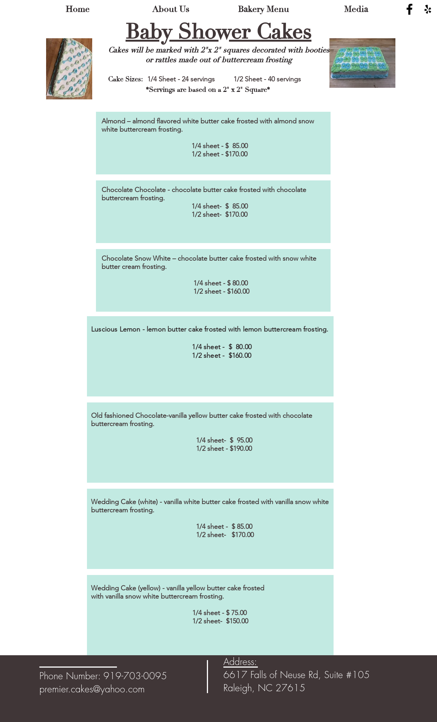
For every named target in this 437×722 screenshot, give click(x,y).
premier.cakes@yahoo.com (92, 689)
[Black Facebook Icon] (409, 9)
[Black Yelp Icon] (428, 9)
